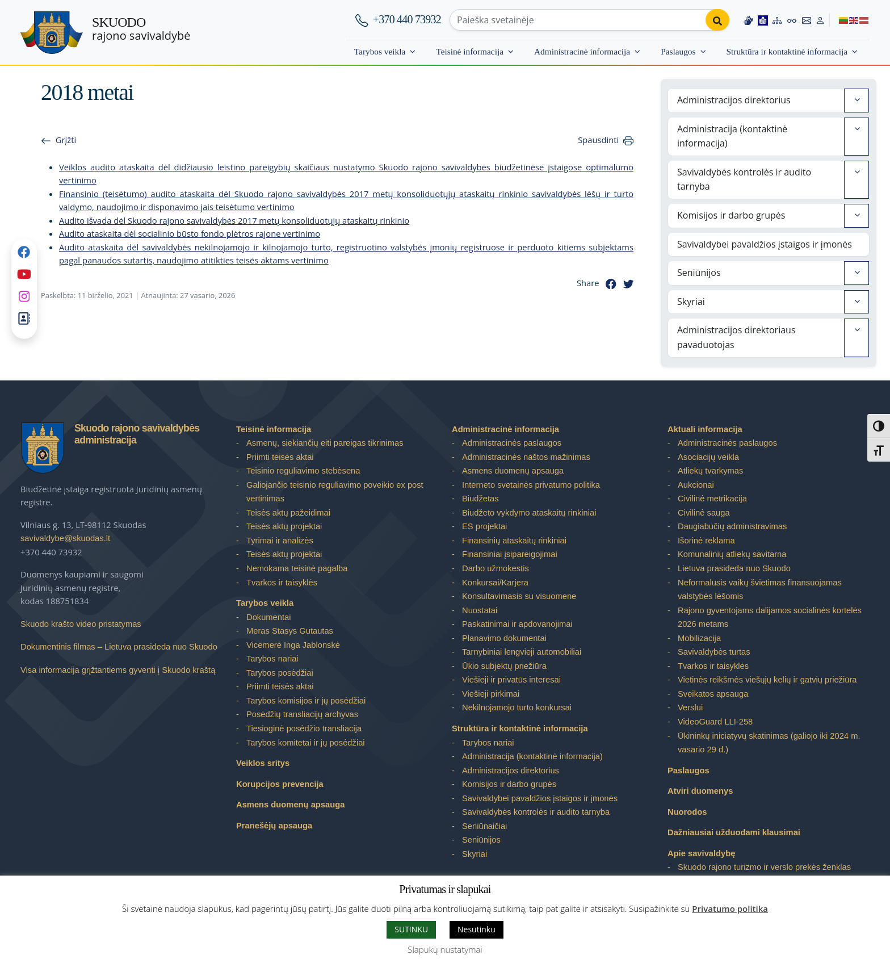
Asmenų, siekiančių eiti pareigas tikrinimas (325, 442)
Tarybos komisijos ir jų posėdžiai (306, 700)
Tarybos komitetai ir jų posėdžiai (305, 742)
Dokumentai (268, 617)
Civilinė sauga (704, 512)
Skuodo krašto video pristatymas (80, 624)
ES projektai (484, 526)
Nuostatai (479, 610)
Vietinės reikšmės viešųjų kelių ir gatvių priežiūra (767, 679)
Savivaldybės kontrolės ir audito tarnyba (744, 179)
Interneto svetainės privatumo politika (531, 484)
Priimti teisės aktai (280, 457)
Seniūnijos (699, 272)
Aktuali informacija (704, 429)
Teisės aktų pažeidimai (288, 512)
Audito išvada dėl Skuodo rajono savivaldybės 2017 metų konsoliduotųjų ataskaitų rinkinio (234, 220)
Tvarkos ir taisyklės (281, 582)
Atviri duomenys (700, 790)
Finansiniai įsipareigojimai (509, 554)
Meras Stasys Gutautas (289, 630)
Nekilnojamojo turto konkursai (517, 707)
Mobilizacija (699, 638)
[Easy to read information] (763, 20)
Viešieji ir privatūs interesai (511, 679)
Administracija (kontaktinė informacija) (732, 136)
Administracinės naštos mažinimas (526, 457)
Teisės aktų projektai (284, 526)
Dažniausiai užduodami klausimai (733, 832)
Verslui (690, 707)
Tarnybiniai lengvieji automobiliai (521, 651)
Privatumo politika (730, 908)
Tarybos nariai (272, 658)
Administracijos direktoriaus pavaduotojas (736, 337)
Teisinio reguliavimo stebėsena (303, 470)
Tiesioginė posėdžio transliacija (304, 728)
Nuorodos (687, 812)
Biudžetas (480, 498)
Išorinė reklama (706, 540)
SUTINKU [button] (411, 929)
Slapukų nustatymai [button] (445, 949)
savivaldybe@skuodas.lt (65, 538)
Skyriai (691, 301)
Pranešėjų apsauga (274, 825)
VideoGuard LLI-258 (715, 721)
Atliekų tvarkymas (710, 470)
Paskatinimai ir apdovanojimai (517, 624)
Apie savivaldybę (701, 853)
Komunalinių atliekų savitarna (732, 554)
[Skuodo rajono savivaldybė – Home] (51, 32)
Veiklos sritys (262, 763)
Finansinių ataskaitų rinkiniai (514, 540)
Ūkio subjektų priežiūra (504, 666)
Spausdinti (598, 139)
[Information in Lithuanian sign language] (748, 20)
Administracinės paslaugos (511, 442)
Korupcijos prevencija (280, 784)
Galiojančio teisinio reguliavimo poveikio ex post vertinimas (334, 492)
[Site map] (777, 20)
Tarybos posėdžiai (279, 672)
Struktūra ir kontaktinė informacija (787, 51)
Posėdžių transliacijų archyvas (302, 714)
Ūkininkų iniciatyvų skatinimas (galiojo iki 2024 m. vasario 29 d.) (769, 743)
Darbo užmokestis (495, 568)
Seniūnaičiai (484, 826)
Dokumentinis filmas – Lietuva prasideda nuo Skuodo (118, 646)
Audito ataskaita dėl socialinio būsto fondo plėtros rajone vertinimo (189, 233)
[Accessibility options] (791, 19)
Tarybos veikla (380, 51)
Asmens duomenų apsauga (290, 804)
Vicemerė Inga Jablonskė (293, 645)
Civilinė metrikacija (712, 498)
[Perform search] (717, 20)
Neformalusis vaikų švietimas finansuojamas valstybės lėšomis (760, 589)
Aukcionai (696, 484)
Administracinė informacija (582, 51)
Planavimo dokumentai (504, 638)
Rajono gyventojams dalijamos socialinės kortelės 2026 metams (770, 617)
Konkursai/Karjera (495, 582)
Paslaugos (678, 51)
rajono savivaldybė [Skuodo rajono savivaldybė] (141, 29)
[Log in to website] (820, 20)
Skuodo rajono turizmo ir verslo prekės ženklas (764, 867)
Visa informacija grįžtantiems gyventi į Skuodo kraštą (117, 670)
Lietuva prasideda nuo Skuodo (734, 568)
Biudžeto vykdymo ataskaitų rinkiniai (529, 512)
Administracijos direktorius (734, 100)
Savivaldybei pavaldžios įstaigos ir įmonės (764, 244)
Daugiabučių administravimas (732, 526)
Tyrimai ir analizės (279, 540)
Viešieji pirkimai (490, 693)
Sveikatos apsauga (713, 693)
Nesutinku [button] (476, 929)
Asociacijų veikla (708, 457)
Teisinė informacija (469, 51)
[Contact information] (806, 20)
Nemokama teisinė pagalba (296, 568)
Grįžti (66, 139)
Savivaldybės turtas (714, 651)
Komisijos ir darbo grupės (731, 215)
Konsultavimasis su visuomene (519, 596)
